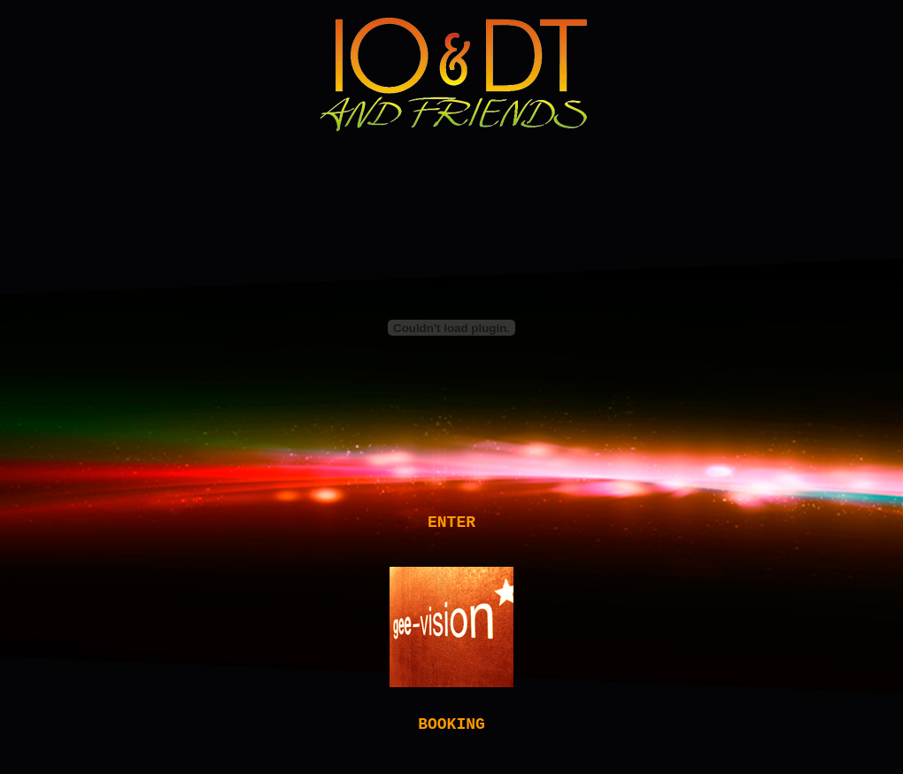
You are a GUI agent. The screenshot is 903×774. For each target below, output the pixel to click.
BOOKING (451, 733)
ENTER (451, 524)
